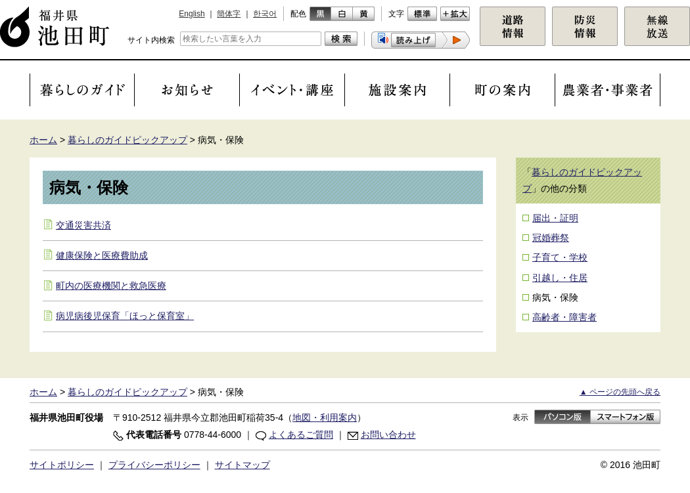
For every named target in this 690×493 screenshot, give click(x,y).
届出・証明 (555, 218)
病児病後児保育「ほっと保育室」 (125, 316)
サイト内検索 (151, 40)
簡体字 (229, 13)
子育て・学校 (559, 257)
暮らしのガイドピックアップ (127, 140)
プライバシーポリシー (154, 465)
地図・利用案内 (324, 417)
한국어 (265, 13)
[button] (420, 40)
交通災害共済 (83, 225)
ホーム (43, 140)
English (191, 13)
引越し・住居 (559, 277)
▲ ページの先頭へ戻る (620, 392)
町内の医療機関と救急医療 (111, 285)
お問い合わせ (388, 434)
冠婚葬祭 (550, 237)
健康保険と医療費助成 (102, 255)
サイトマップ (242, 465)
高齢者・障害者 (564, 317)
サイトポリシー (62, 465)
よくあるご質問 (301, 434)
